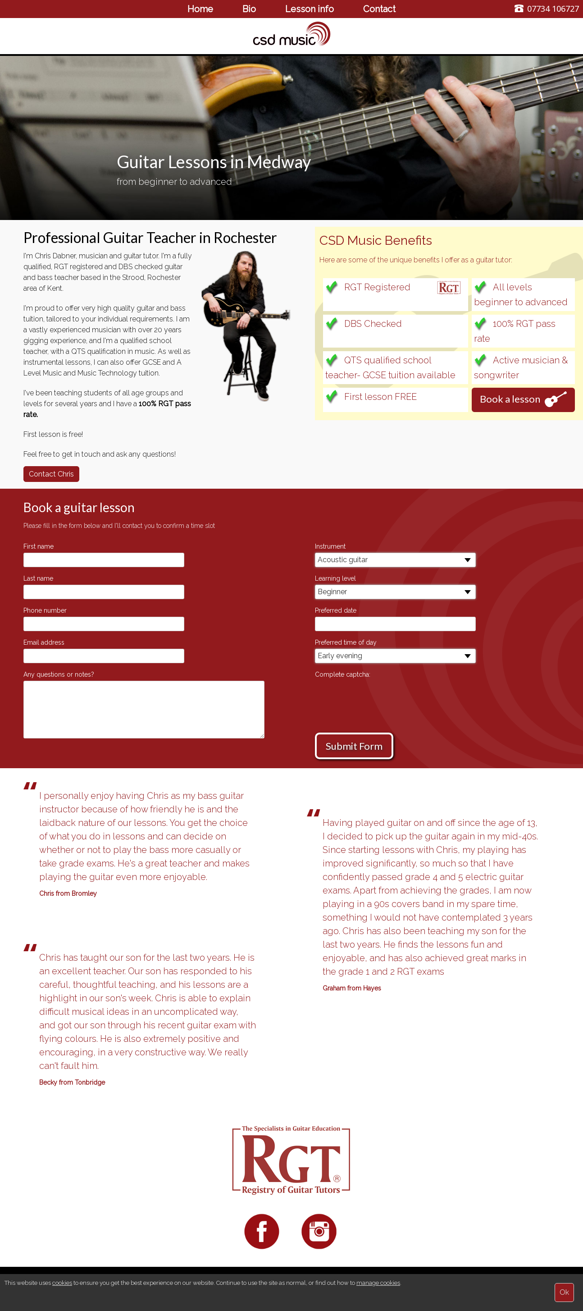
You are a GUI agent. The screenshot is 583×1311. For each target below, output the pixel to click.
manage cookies (378, 1282)
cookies (62, 1282)
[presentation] (383, 698)
